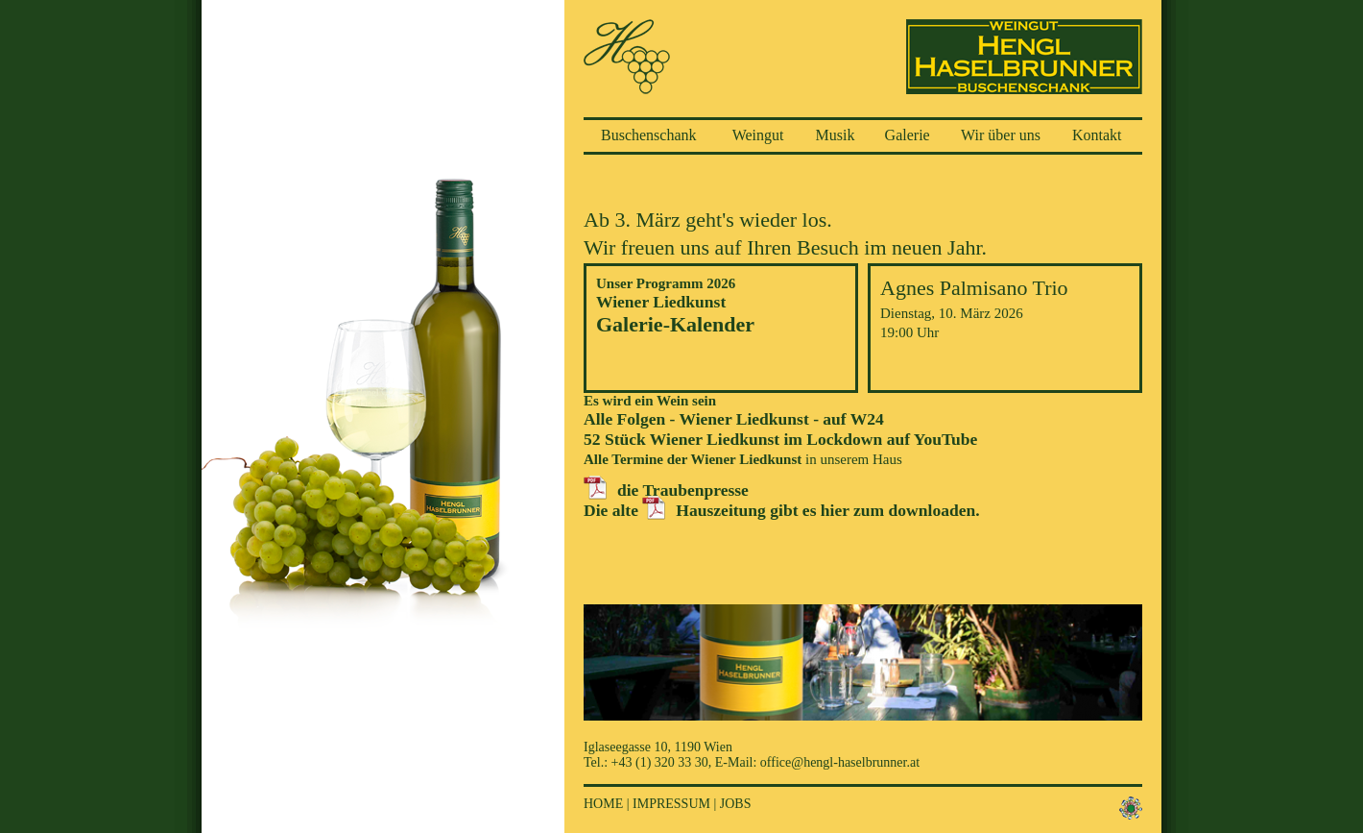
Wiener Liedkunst (661, 301)
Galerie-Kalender (675, 324)
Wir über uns (1000, 135)
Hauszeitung (721, 510)
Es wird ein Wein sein (650, 400)
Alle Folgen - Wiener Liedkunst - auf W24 (734, 419)
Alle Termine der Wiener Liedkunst (692, 459)
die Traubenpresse (683, 490)
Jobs (736, 803)
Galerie (907, 135)
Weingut (758, 135)
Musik (835, 135)
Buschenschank (649, 135)
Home (603, 803)
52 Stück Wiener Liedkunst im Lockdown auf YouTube (780, 439)
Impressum (671, 803)
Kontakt (1097, 135)
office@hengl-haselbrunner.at (840, 762)
